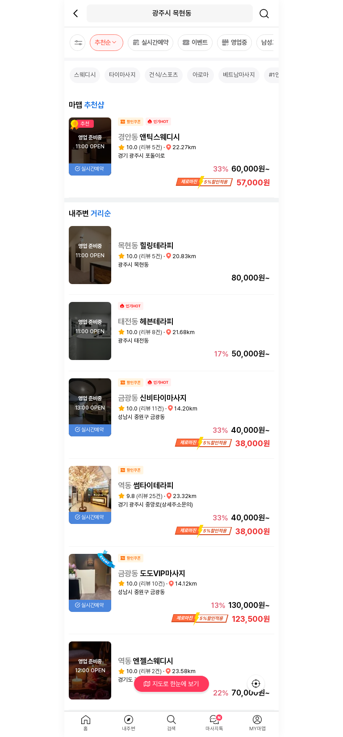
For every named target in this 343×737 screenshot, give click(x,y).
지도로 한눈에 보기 (171, 683)
